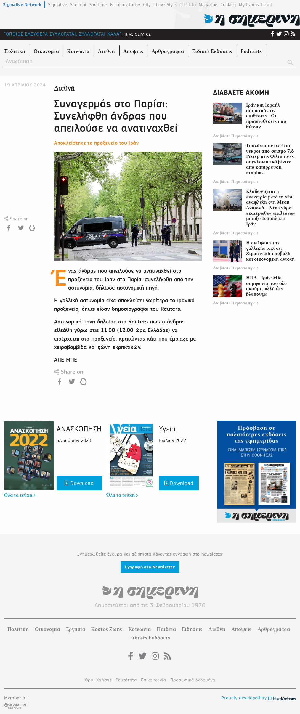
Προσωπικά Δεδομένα (192, 680)
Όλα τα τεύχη (19, 495)
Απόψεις (242, 629)
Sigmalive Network (22, 4)
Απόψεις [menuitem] (133, 51)
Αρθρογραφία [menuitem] (168, 51)
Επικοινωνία (153, 680)
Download (79, 483)
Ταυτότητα (126, 680)
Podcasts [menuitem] (251, 51)
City (146, 4)
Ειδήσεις (192, 629)
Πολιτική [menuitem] (14, 51)
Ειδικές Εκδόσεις (150, 638)
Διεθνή (64, 88)
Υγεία (167, 428)
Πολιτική (18, 629)
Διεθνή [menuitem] (106, 51)
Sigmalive (57, 4)
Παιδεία (166, 629)
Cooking (228, 4)
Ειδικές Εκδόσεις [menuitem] (212, 51)
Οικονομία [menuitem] (46, 51)
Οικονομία (47, 629)
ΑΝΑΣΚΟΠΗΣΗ (79, 428)
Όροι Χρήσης (98, 680)
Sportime (98, 4)
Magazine (208, 4)
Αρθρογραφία (274, 629)
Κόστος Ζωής (106, 629)
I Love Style (164, 4)
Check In (187, 4)
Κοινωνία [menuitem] (78, 51)
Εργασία (75, 629)
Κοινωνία (139, 629)
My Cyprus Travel (255, 4)
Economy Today (125, 4)
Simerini (78, 4)
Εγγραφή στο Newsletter (150, 566)
